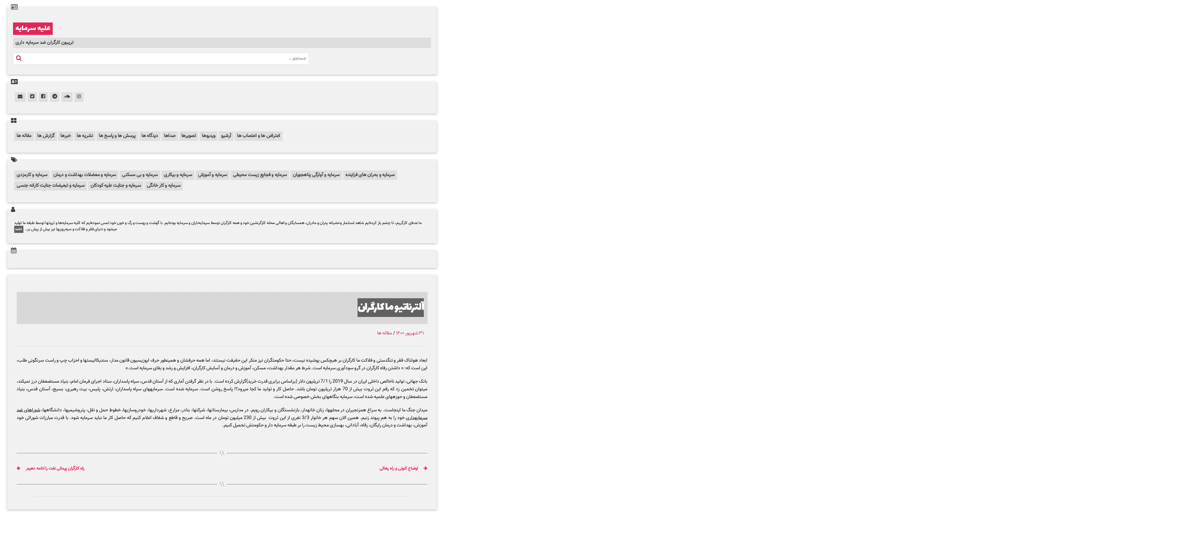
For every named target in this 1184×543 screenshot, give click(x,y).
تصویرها (188, 136)
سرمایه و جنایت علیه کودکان (116, 185)
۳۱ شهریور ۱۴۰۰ (410, 333)
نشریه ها (85, 136)
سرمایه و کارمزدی (32, 175)
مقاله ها (24, 136)
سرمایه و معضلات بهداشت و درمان (84, 175)
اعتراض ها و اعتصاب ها (258, 136)
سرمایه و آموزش (212, 175)
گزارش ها (45, 136)
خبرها (65, 136)
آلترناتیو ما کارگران (391, 307)
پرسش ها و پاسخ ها (117, 136)
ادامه (18, 229)
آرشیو (226, 136)
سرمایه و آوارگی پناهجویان (316, 175)
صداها (170, 136)
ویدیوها (208, 136)
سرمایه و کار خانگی (164, 185)
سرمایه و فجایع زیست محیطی (260, 175)
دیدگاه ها (149, 136)
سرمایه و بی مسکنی (140, 175)
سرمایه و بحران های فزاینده (370, 175)
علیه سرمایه (32, 28)
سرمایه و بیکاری (178, 175)
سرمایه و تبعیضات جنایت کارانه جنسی (51, 185)
